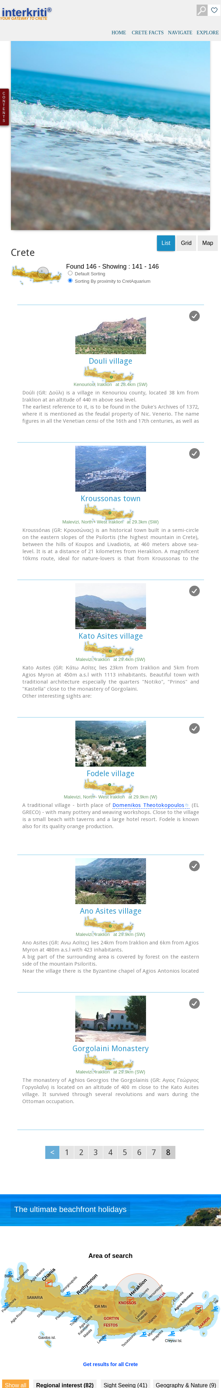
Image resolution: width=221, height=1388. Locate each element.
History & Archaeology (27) (84, 1371)
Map (207, 199)
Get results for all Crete (110, 1320)
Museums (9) (193, 1371)
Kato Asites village (110, 592)
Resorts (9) (139, 1356)
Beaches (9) (101, 1356)
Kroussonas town (111, 454)
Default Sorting (86, 230)
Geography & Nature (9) (186, 1342)
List (166, 199)
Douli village (110, 317)
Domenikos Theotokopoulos (148, 761)
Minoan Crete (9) (147, 1371)
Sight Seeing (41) (125, 1342)
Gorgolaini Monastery (110, 1004)
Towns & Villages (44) (50, 1356)
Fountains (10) (179, 1356)
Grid (186, 199)
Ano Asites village (110, 867)
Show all (15, 1342)
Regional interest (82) (65, 1342)
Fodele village (110, 729)
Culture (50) (26, 1371)
